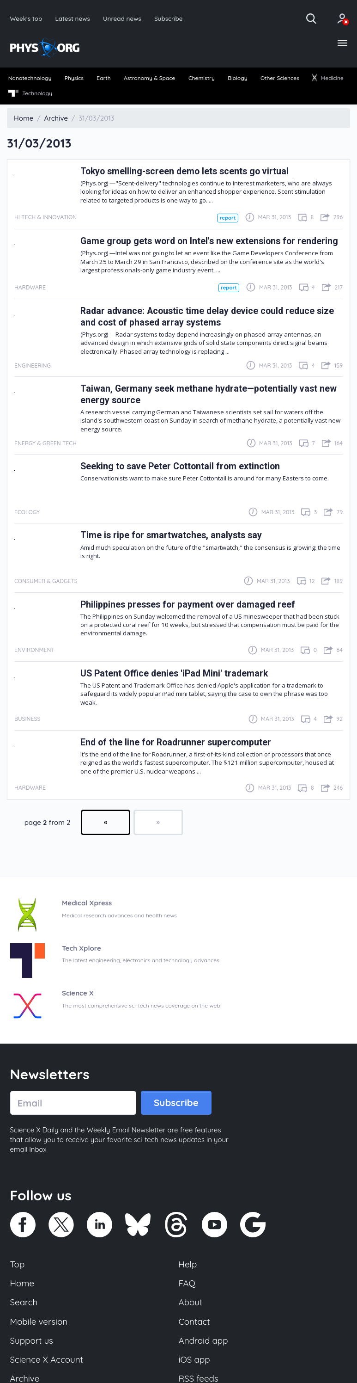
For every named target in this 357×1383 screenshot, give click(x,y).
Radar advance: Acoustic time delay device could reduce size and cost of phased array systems (207, 316)
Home (22, 1283)
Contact (194, 1321)
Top (17, 1264)
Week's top (26, 18)
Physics (74, 77)
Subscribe (168, 18)
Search (24, 1302)
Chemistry (201, 77)
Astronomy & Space (149, 77)
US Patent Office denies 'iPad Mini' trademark (174, 673)
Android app (203, 1340)
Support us (31, 1340)
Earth (103, 77)
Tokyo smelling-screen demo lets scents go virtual (184, 171)
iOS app (194, 1359)
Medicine (328, 78)
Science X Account (46, 1359)
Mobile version (39, 1321)
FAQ (187, 1283)
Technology (30, 93)
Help (188, 1264)
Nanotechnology (30, 77)
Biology (237, 77)
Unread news (122, 18)
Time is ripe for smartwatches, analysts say (171, 535)
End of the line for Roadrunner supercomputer (175, 742)
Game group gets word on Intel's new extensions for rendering (209, 241)
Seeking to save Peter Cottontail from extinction (180, 466)
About (191, 1302)
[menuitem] (30, 78)
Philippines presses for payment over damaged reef (187, 604)
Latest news (72, 18)
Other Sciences (279, 77)
